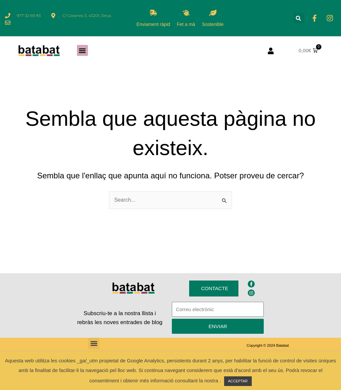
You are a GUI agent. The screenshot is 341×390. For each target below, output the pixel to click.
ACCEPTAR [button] (238, 381)
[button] (298, 18)
